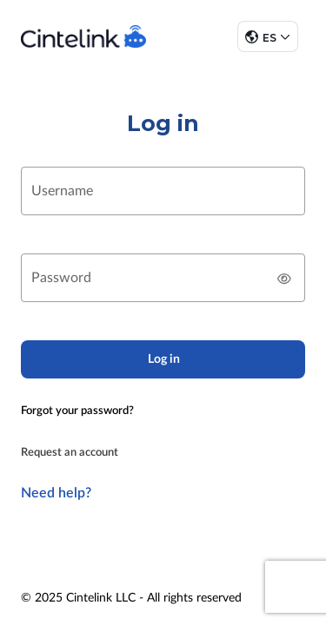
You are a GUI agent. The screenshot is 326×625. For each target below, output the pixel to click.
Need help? (56, 493)
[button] (267, 36)
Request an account (69, 452)
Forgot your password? (77, 411)
